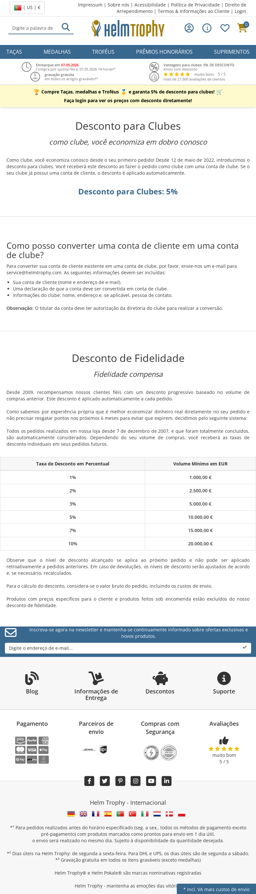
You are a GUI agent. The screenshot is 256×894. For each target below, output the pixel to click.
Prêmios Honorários (164, 51)
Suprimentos (232, 51)
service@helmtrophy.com (33, 272)
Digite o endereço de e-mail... (128, 648)
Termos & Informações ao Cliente (193, 11)
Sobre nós (118, 5)
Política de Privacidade (195, 5)
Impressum (90, 5)
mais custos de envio (227, 889)
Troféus (103, 51)
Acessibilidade (150, 5)
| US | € (27, 8)
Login (240, 11)
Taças (14, 51)
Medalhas (57, 51)
